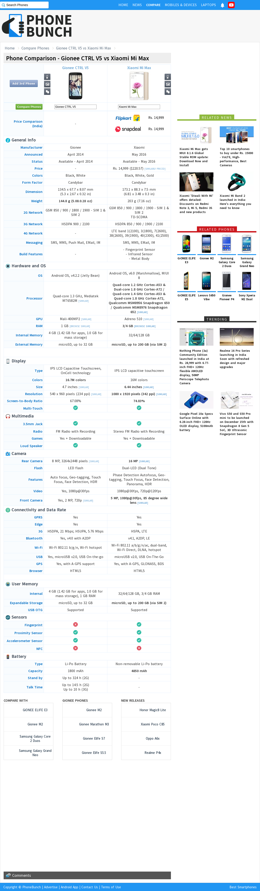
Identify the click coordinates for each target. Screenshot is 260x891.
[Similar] (83, 300)
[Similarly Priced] (154, 168)
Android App (69, 887)
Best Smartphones (243, 887)
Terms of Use (111, 887)
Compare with (16, 700)
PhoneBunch (31, 887)
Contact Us (89, 887)
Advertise (51, 887)
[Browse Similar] (80, 326)
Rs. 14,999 (139, 118)
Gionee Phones (75, 700)
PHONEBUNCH (49, 26)
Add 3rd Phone (23, 83)
